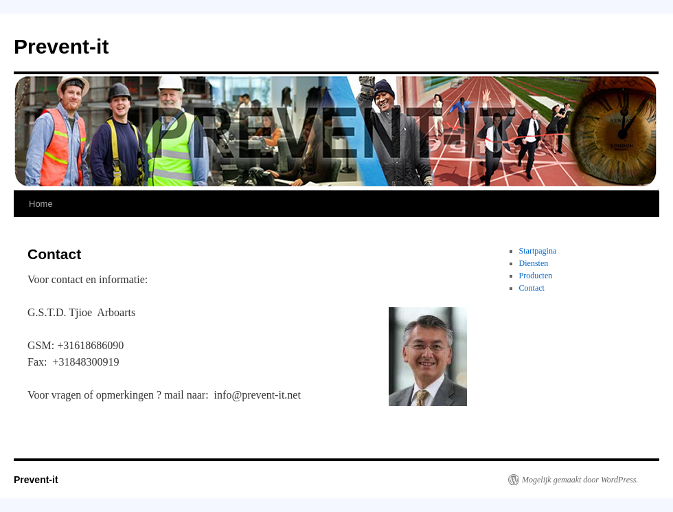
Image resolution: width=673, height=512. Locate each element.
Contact (532, 288)
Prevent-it (61, 46)
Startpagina (538, 251)
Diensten (534, 263)
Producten (536, 275)
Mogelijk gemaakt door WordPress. (580, 480)
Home (41, 204)
